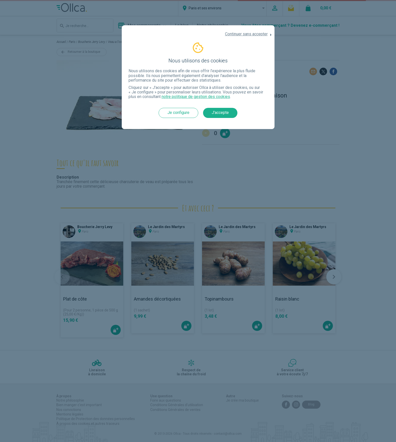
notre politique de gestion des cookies (196, 96)
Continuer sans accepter (246, 34)
